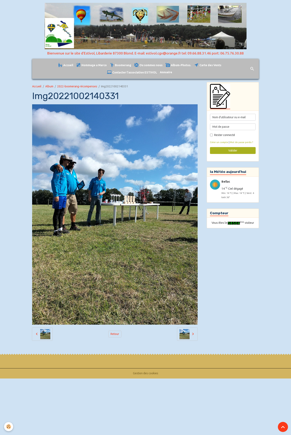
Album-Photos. (178, 65)
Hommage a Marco (91, 65)
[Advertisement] (121, 405)
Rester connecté (224, 135)
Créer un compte (219, 142)
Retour (115, 334)
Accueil (65, 65)
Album (49, 86)
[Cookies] (8, 426)
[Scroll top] (283, 427)
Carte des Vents (207, 65)
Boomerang (120, 65)
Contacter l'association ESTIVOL (132, 72)
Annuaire (166, 72)
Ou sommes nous (148, 65)
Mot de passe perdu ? (241, 142)
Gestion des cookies (145, 373)
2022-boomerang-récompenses (77, 86)
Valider (232, 150)
